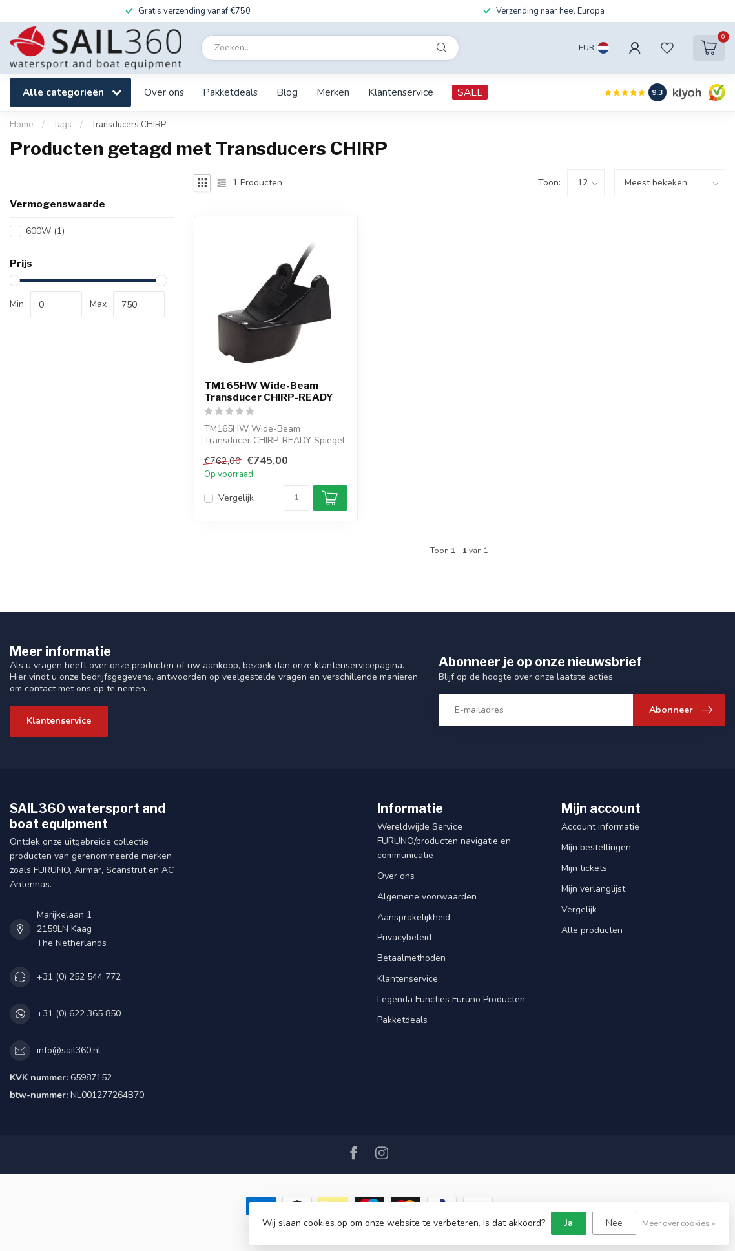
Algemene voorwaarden (427, 896)
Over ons (164, 92)
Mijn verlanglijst (593, 889)
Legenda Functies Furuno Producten (451, 999)
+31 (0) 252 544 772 (79, 977)
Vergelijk (236, 498)
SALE (469, 92)
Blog (287, 92)
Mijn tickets (584, 868)
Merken (332, 92)
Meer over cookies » (679, 1222)
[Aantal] (296, 498)
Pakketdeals (230, 92)
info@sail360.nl (69, 1050)
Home (22, 125)
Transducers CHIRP (128, 125)
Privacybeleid (404, 937)
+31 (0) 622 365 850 (79, 1013)
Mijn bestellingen (596, 847)
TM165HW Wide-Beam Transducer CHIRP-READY (268, 391)
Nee (614, 1223)
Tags (62, 125)
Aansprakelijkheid (413, 917)
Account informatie (600, 827)
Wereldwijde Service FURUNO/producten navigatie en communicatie (444, 841)
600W (45, 231)
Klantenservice (400, 92)
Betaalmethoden (411, 958)
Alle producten (592, 930)
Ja (568, 1223)
